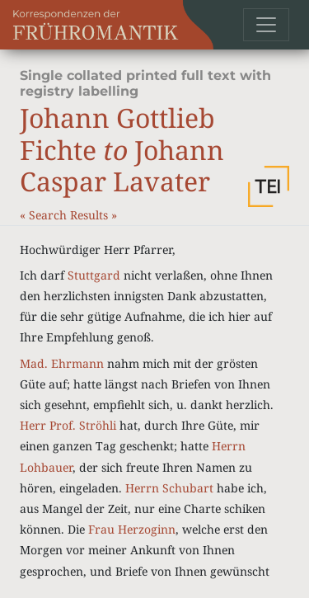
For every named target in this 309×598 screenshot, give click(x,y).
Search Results (70, 215)
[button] (268, 186)
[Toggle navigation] (266, 24)
